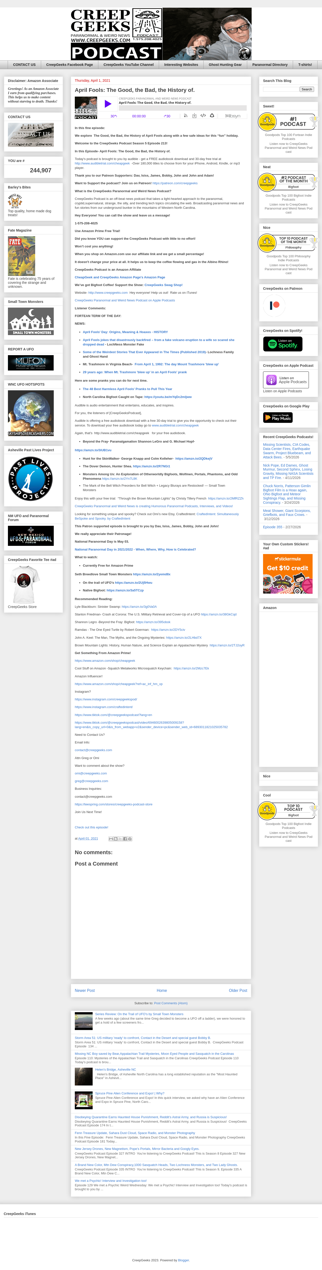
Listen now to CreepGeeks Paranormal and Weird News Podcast (289, 148)
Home (162, 990)
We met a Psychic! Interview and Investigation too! (111, 1181)
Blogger (183, 1260)
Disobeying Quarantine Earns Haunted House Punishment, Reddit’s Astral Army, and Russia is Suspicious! (151, 1117)
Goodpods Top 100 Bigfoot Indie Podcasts (289, 197)
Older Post (238, 990)
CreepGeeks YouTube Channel (129, 65)
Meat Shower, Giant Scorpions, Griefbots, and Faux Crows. (287, 513)
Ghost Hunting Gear (225, 65)
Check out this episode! (91, 827)
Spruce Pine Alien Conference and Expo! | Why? (129, 1093)
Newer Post (85, 990)
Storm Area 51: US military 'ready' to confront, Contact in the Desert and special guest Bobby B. (143, 1038)
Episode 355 (272, 527)
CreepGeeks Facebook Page (69, 65)
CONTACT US (24, 65)
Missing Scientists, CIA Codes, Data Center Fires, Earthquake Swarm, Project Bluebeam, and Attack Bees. (287, 451)
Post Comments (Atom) (171, 1003)
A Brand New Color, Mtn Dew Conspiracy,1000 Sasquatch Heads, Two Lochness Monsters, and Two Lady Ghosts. (156, 1165)
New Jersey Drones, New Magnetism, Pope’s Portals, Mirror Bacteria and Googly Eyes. (137, 1149)
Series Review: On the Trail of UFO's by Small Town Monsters (139, 1014)
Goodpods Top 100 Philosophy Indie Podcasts (289, 258)
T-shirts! (305, 65)
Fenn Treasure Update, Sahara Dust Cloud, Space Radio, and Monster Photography (135, 1133)
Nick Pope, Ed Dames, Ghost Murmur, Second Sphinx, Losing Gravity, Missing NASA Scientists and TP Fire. (288, 471)
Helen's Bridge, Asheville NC (115, 1069)
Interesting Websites (181, 65)
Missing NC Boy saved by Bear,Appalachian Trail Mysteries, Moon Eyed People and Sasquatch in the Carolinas (154, 1054)
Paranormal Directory (270, 65)
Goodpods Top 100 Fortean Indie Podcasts (288, 137)
